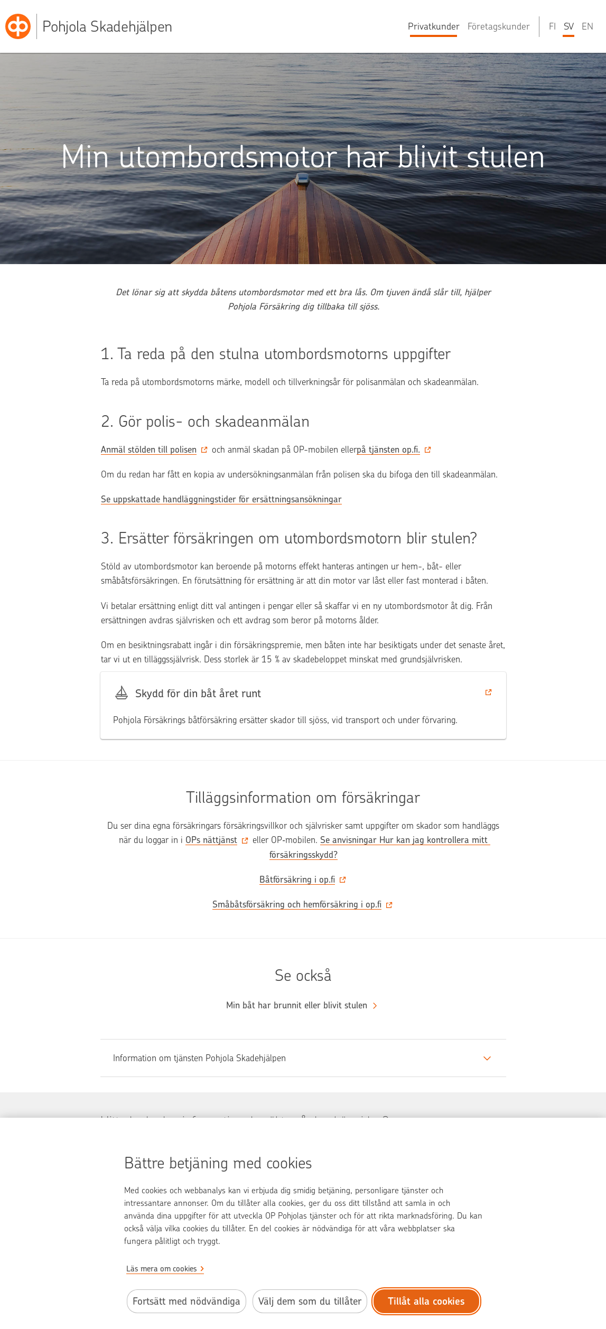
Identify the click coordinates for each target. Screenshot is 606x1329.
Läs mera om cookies (161, 1269)
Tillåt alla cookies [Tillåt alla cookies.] (426, 1301)
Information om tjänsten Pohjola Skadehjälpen (199, 1058)
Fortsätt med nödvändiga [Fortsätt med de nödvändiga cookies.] (186, 1301)
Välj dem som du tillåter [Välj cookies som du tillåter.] (309, 1301)
